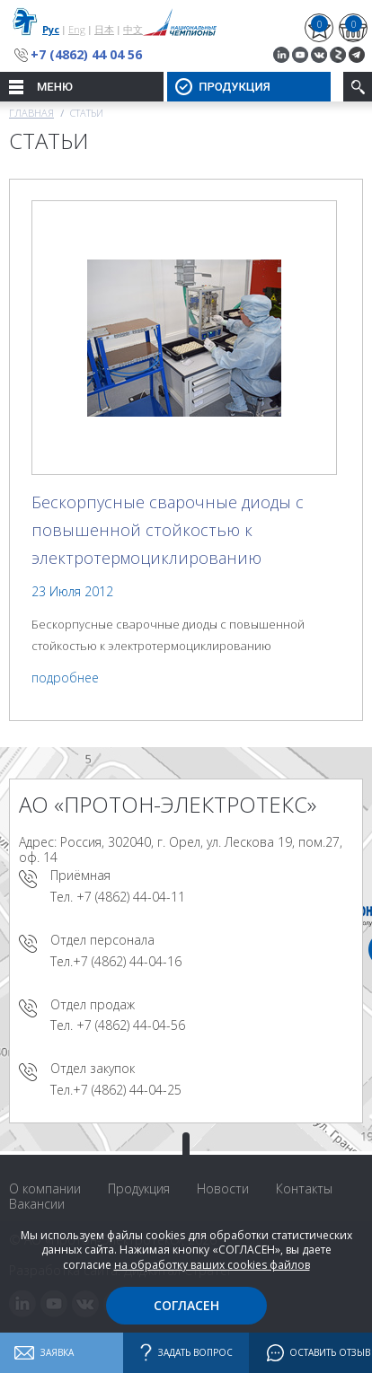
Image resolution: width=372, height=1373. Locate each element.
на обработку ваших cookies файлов (212, 1264)
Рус (50, 29)
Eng (76, 29)
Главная (31, 112)
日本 (104, 29)
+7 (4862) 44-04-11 (130, 896)
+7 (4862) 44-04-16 (127, 961)
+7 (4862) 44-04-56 (130, 1025)
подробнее (65, 677)
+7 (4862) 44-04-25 (127, 1089)
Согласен (186, 1305)
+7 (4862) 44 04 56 (86, 54)
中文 (133, 29)
